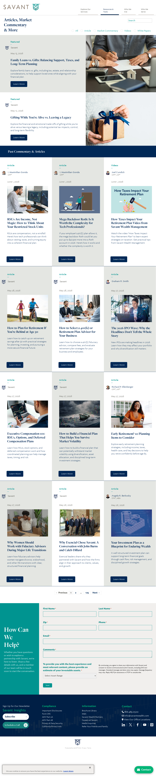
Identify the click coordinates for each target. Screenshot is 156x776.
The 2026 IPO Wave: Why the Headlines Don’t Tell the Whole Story (131, 332)
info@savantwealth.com (55, 744)
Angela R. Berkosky (121, 495)
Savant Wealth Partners (108, 717)
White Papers (144, 31)
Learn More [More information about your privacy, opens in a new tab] (68, 771)
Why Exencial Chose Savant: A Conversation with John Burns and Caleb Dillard (79, 546)
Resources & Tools (108, 10)
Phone (103, 622)
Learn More (19, 84)
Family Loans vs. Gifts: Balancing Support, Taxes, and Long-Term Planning (45, 62)
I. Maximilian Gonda (18, 172)
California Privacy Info (52, 726)
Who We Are (127, 10)
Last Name (105, 608)
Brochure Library (105, 710)
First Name (49, 608)
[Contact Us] (143, 769)
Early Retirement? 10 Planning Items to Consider (130, 436)
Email (46, 636)
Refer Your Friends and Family (111, 726)
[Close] (90, 767)
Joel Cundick (118, 172)
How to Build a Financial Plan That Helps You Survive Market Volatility (78, 437)
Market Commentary (107, 31)
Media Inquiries (105, 723)
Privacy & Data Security (52, 723)
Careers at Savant (105, 720)
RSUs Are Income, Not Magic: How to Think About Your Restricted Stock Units (25, 223)
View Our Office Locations (56, 748)
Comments (49, 649)
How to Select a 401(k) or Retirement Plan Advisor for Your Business (77, 332)
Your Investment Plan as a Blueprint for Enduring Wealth (131, 544)
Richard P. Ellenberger (122, 387)
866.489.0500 (50, 740)
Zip (45, 622)
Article (87, 31)
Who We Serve (144, 10)
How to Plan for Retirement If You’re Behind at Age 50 (26, 330)
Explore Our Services (85, 10)
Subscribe (10, 729)
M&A (100, 714)
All (76, 31)
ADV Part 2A (47, 717)
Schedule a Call (16, 737)
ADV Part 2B (47, 720)
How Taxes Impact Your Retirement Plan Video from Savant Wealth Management (129, 223)
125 (87, 592)
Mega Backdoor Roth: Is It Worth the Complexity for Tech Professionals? (76, 223)
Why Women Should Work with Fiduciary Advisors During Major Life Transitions (26, 546)
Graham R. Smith (120, 281)
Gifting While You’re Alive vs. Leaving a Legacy (41, 117)
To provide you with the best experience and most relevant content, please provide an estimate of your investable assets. (67, 667)
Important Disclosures (52, 710)
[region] (48, 769)
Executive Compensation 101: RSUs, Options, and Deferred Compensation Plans (26, 437)
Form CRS (46, 714)
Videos (127, 31)
